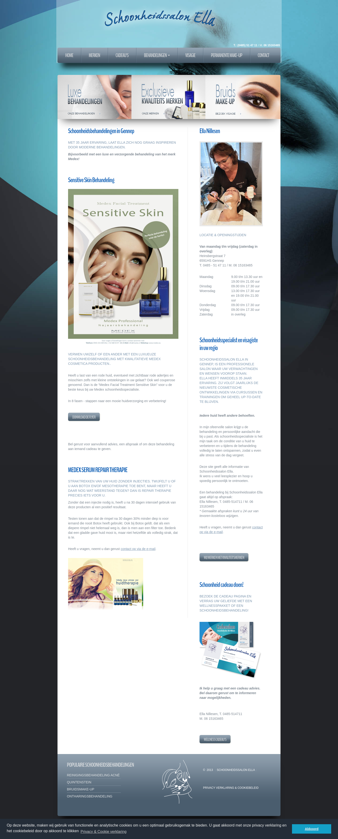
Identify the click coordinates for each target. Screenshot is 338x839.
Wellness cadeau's (215, 739)
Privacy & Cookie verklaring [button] (104, 832)
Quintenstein (79, 782)
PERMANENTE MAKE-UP (226, 55)
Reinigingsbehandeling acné (93, 775)
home (69, 55)
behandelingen (157, 55)
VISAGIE (190, 55)
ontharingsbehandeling (89, 796)
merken (94, 55)
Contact (263, 55)
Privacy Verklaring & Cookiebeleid (230, 787)
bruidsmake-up (80, 789)
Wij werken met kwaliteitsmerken (224, 557)
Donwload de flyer (84, 417)
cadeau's (121, 55)
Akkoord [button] (312, 829)
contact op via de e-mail (138, 549)
